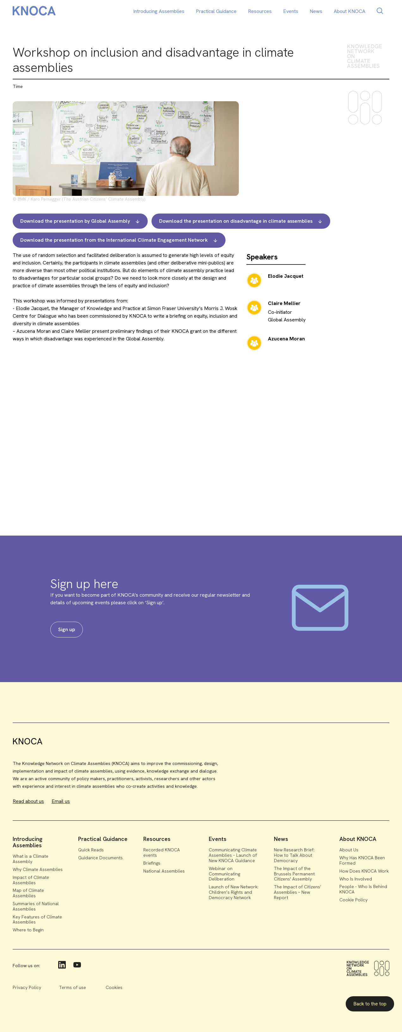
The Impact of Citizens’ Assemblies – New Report (297, 892)
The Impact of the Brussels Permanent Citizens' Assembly (294, 874)
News (316, 11)
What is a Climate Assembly (30, 858)
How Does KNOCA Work (364, 871)
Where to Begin (28, 930)
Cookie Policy (353, 900)
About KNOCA (349, 11)
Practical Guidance (216, 11)
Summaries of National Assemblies (36, 906)
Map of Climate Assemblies (28, 892)
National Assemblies (164, 871)
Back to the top (370, 1003)
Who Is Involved (355, 879)
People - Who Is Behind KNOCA (363, 889)
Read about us (28, 801)
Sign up (66, 629)
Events (290, 11)
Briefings (151, 863)
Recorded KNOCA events (161, 852)
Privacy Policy (27, 987)
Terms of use (72, 987)
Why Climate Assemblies (38, 869)
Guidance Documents (100, 858)
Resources (260, 11)
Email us (61, 801)
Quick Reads (91, 850)
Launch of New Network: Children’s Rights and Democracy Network (233, 892)
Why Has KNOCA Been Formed (362, 860)
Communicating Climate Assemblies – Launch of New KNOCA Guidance (233, 855)
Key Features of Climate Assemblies (37, 919)
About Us (348, 850)
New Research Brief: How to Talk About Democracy (294, 855)
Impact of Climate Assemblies (31, 880)
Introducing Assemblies (158, 11)
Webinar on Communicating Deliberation (224, 874)
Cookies (114, 987)
